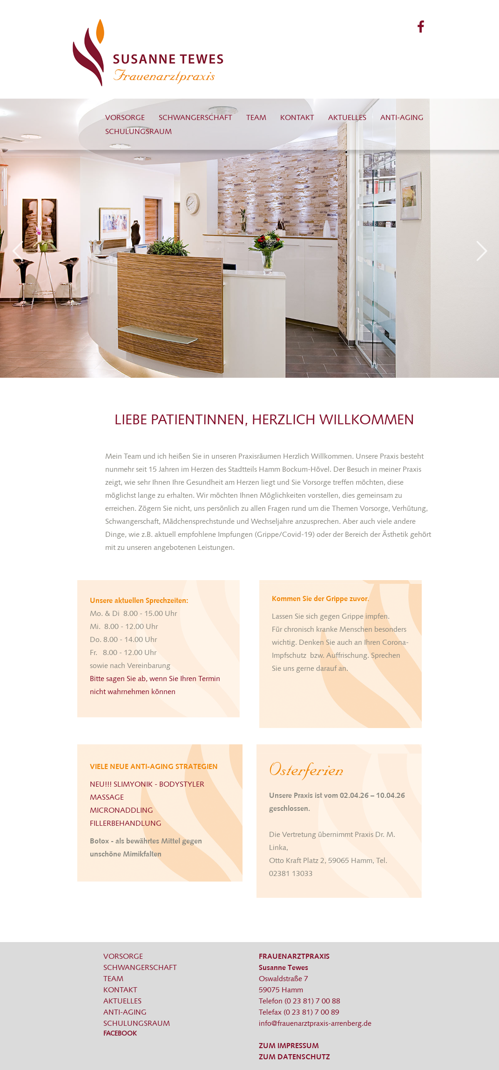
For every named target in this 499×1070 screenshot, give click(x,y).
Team (256, 118)
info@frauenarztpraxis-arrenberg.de (315, 1024)
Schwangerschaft (195, 118)
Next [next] (481, 251)
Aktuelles (347, 118)
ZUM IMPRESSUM (289, 1046)
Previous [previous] (17, 251)
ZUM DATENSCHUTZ (294, 1057)
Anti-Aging (402, 118)
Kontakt (297, 118)
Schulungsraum (138, 132)
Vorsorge (125, 118)
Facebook (120, 1033)
